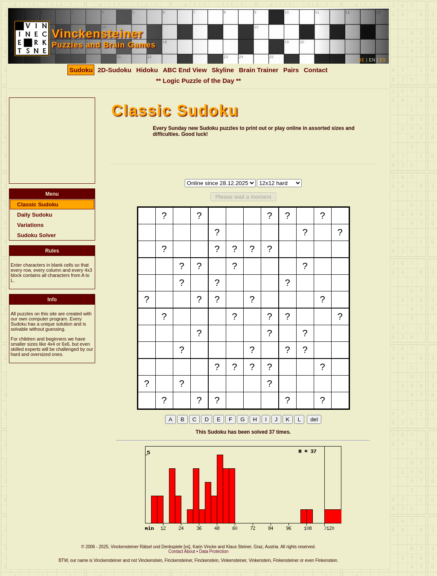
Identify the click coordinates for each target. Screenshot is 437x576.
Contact (316, 69)
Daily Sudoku (34, 215)
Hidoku (147, 69)
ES (382, 60)
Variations (30, 225)
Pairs (291, 69)
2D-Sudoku (114, 69)
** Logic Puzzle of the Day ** (198, 80)
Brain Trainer (259, 69)
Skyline (223, 69)
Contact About (182, 551)
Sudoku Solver (36, 235)
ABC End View (185, 69)
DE (361, 60)
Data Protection (213, 551)
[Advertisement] (52, 140)
